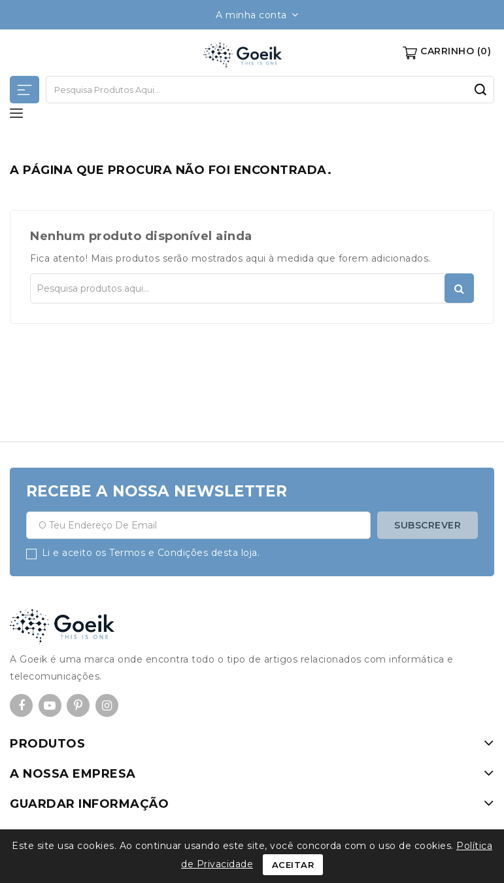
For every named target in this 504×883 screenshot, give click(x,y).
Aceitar (293, 864)
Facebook (21, 706)
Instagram (106, 706)
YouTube (50, 706)
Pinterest (78, 706)
